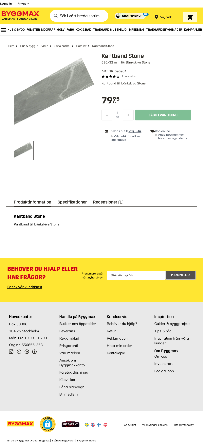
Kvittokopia (116, 353)
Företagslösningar (74, 372)
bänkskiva (128, 83)
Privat (22, 3)
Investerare (164, 363)
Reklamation (117, 338)
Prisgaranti (68, 345)
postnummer (175, 134)
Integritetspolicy (184, 425)
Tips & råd (163, 331)
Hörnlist (81, 46)
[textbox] (111, 100)
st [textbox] (117, 118)
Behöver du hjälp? (122, 323)
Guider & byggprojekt (172, 323)
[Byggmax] (20, 15)
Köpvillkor (67, 379)
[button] (48, 424)
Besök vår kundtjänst (24, 287)
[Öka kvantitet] (128, 116)
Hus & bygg (27, 46)
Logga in (6, 3)
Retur (111, 331)
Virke (44, 46)
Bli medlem (68, 394)
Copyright (130, 425)
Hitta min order (119, 345)
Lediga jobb (164, 371)
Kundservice (118, 316)
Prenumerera (180, 275)
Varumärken (69, 353)
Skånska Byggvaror (63, 440)
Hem (11, 46)
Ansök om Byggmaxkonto (72, 362)
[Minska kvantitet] (107, 116)
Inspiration (164, 316)
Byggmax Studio (86, 440)
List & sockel (62, 46)
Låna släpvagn (71, 387)
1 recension (129, 76)
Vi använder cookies (155, 425)
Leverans (67, 331)
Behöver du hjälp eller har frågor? (42, 273)
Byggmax (44, 440)
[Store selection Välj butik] (166, 17)
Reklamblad (69, 338)
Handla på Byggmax (77, 316)
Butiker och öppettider (77, 323)
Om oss (160, 356)
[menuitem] (3, 30)
